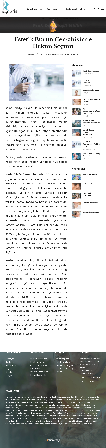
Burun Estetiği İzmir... (91, 90)
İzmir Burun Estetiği (64, 362)
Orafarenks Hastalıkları (76, 9)
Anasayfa (32, 54)
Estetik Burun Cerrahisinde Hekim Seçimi (61, 54)
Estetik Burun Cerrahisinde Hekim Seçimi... (91, 144)
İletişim (8, 375)
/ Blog (39, 54)
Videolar (9, 372)
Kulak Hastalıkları (54, 9)
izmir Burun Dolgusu (64, 365)
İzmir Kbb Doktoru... (91, 71)
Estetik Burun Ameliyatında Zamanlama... (88, 132)
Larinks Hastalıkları (50, 18)
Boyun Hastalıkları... (91, 212)
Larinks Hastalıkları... (91, 203)
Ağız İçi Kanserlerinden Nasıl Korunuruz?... (91, 111)
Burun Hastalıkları (35, 9)
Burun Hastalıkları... (91, 175)
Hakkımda (10, 362)
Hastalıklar (10, 365)
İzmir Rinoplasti (62, 359)
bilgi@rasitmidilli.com (90, 377)
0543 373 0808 (87, 381)
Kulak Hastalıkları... (90, 184)
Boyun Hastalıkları (71, 18)
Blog (7, 369)
